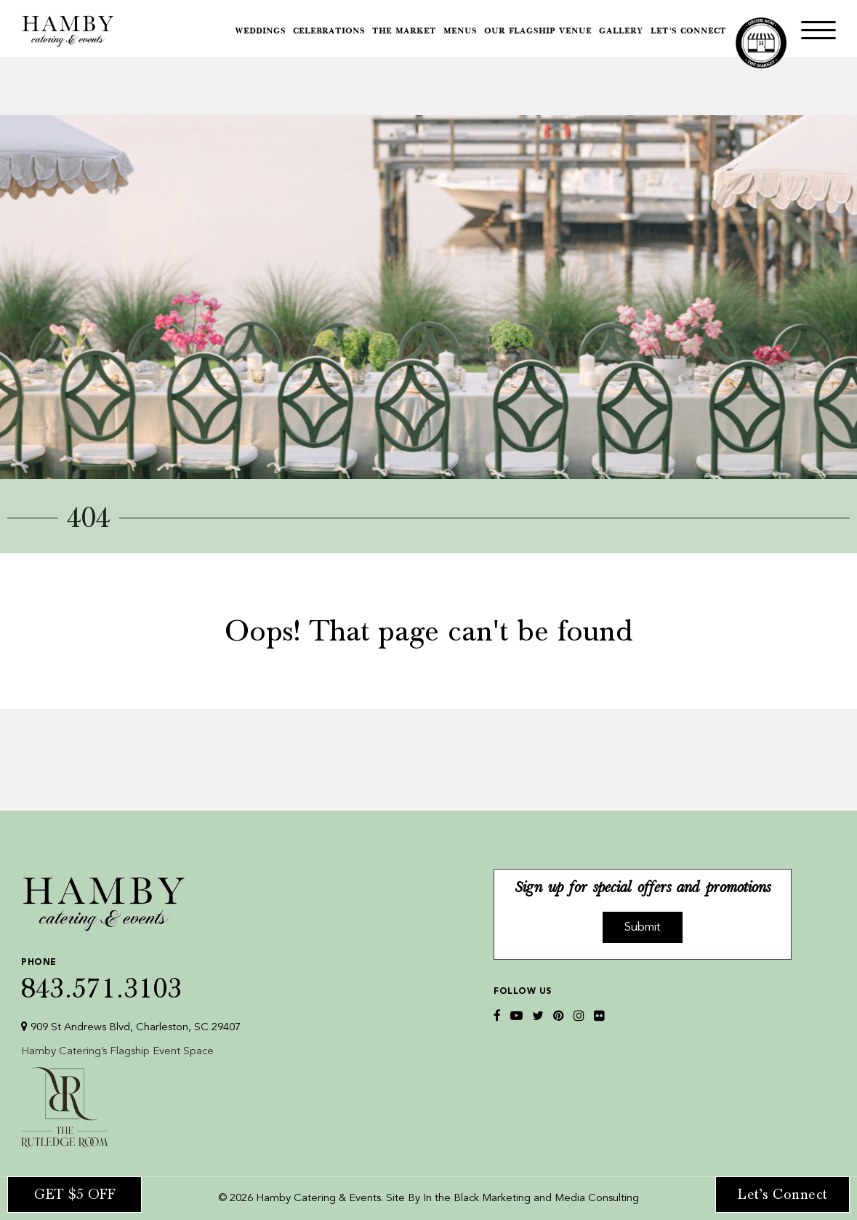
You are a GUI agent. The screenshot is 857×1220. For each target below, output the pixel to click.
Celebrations (329, 32)
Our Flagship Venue (538, 32)
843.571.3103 (131, 976)
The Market (404, 32)
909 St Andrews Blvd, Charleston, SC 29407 (131, 1027)
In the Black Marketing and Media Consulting (531, 1198)
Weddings (260, 32)
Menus (460, 32)
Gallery (621, 32)
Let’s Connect (688, 32)
